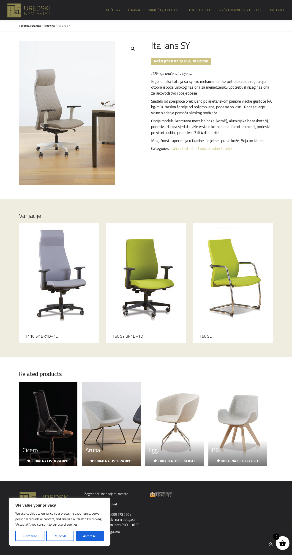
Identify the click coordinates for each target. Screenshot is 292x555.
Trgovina (49, 25)
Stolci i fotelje (199, 10)
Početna (113, 10)
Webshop (277, 10)
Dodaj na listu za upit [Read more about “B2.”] (240, 460)
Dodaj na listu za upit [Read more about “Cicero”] (50, 460)
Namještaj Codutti (163, 10)
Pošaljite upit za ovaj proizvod (181, 61)
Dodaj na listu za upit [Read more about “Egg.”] (176, 460)
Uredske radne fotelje (214, 148)
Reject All (60, 535)
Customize (30, 535)
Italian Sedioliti (182, 148)
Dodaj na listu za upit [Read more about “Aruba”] (113, 460)
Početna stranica (30, 25)
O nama (134, 10)
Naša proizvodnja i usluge (240, 10)
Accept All (89, 535)
